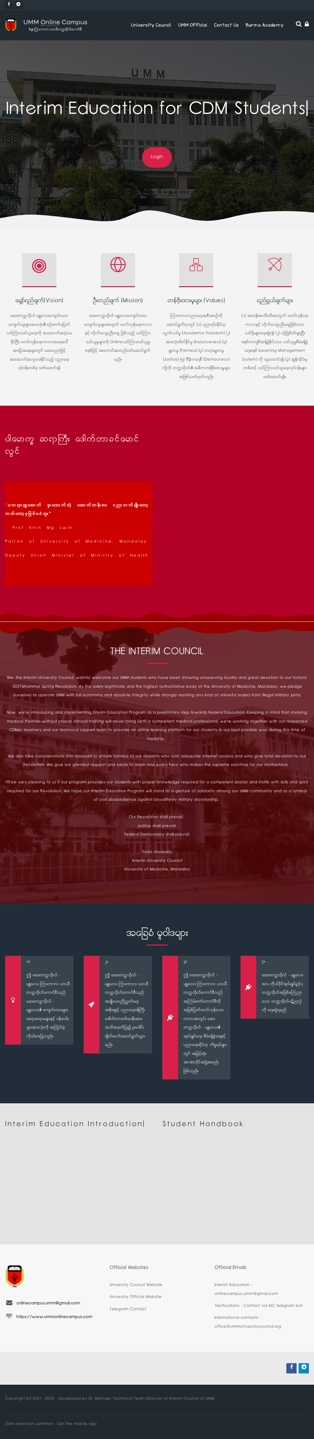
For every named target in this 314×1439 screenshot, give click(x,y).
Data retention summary (29, 1424)
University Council (151, 25)
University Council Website (136, 1285)
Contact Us (226, 25)
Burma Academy (264, 25)
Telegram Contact (128, 1310)
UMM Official (192, 25)
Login (157, 157)
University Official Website (136, 1297)
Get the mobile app (77, 1424)
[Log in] (307, 25)
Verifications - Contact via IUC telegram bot (259, 1306)
